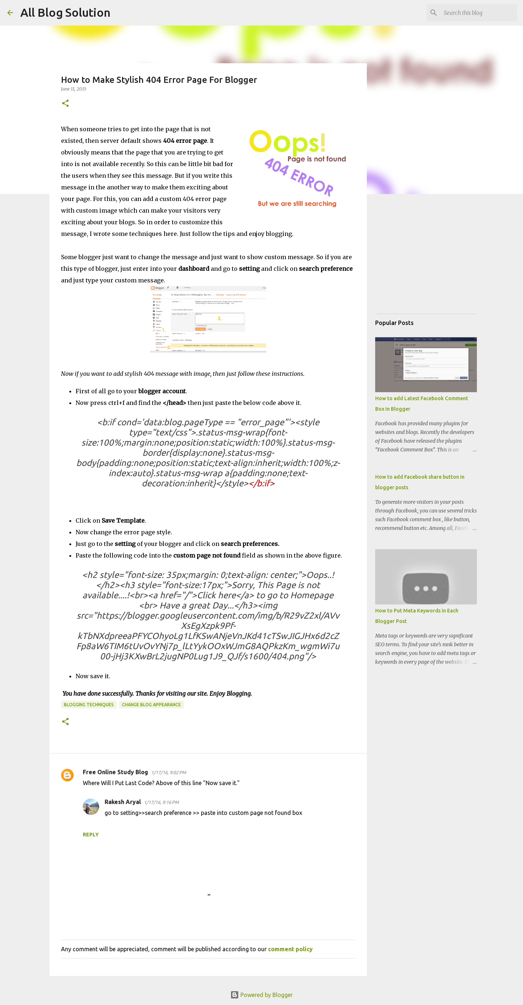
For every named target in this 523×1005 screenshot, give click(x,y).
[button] (65, 104)
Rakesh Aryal (123, 802)
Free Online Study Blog (115, 772)
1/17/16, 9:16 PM (161, 802)
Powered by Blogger (261, 995)
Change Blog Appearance (151, 704)
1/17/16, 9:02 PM (168, 772)
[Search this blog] (479, 12)
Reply (91, 834)
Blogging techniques (89, 704)
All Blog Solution (65, 12)
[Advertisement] (429, 261)
